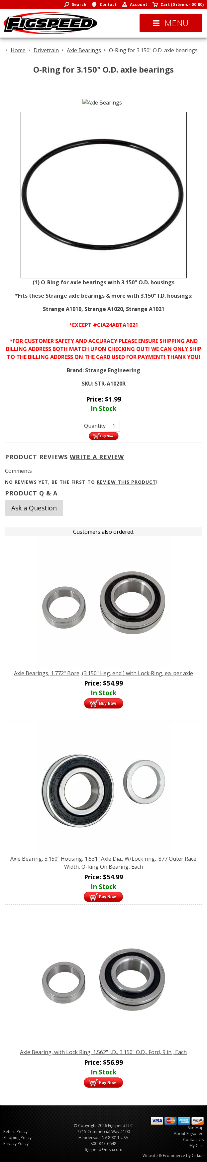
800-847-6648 (103, 1143)
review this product (126, 482)
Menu (171, 22)
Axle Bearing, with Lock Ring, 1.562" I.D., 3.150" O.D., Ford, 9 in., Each (103, 1052)
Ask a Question (34, 507)
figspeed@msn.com (103, 1149)
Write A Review (97, 457)
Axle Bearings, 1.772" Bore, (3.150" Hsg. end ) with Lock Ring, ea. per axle (103, 673)
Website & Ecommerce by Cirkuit (173, 1155)
